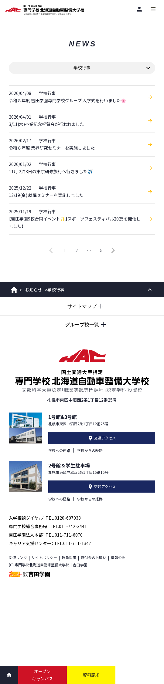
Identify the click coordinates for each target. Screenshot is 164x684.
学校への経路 (59, 450)
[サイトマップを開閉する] (82, 306)
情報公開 (118, 557)
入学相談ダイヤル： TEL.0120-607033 (45, 518)
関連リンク (18, 557)
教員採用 (69, 557)
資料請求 (91, 675)
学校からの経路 (90, 450)
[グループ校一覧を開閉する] (82, 325)
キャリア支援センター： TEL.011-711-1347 (50, 543)
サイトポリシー (44, 557)
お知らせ (33, 290)
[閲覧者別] (139, 9)
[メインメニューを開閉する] (153, 9)
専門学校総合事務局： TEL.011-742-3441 (48, 526)
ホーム (14, 290)
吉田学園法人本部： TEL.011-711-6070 (46, 535)
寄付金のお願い (93, 557)
